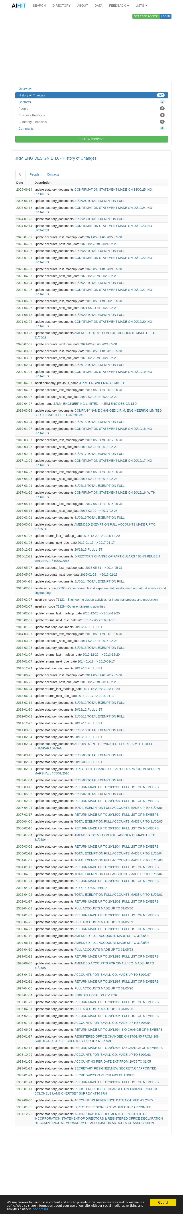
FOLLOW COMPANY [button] (91, 139)
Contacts (92, 102)
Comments (92, 128)
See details (79, 1209)
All (20, 174)
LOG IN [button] (165, 16)
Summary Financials (92, 122)
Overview (25, 88)
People (92, 108)
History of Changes (92, 95)
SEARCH (39, 5)
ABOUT (82, 5)
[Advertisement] (91, 47)
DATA (98, 5)
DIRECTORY (61, 5)
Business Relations (92, 115)
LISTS (141, 5)
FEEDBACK (119, 5)
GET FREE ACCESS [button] (146, 16)
